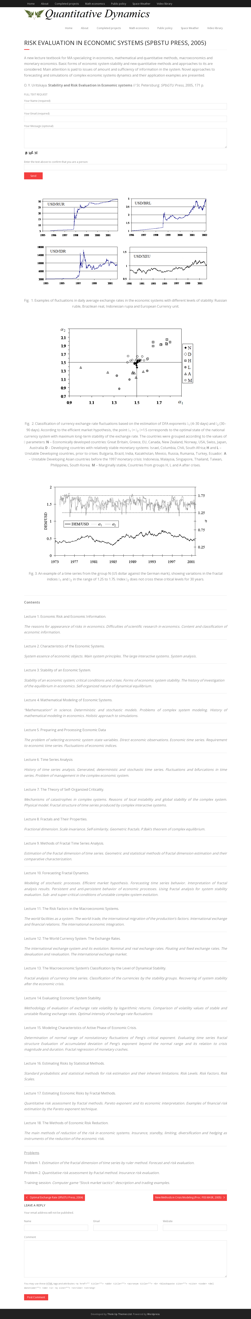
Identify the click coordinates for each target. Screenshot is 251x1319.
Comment (30, 1237)
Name (27, 1221)
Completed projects (67, 4)
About (44, 4)
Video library (164, 4)
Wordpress (153, 1313)
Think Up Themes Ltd (119, 1313)
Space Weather (141, 4)
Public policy (118, 4)
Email (96, 1221)
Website (168, 1221)
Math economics (95, 4)
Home (31, 4)
